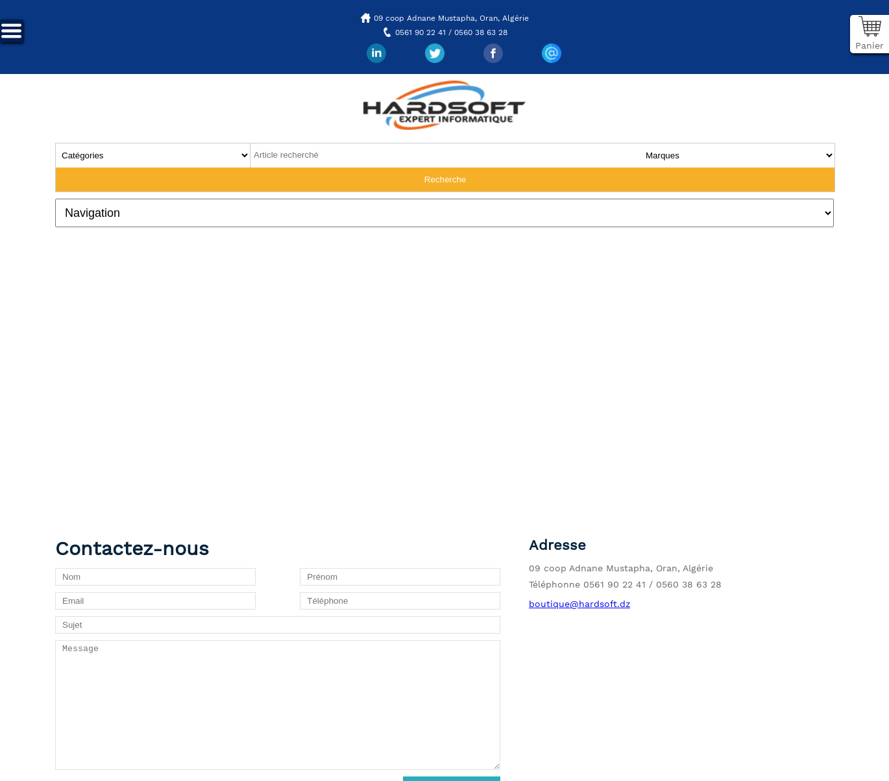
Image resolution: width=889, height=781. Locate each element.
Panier (869, 45)
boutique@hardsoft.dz (579, 604)
